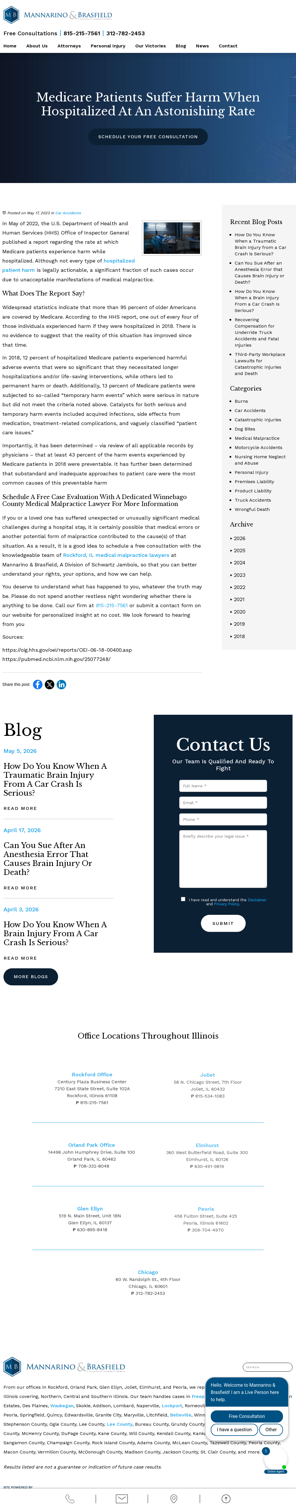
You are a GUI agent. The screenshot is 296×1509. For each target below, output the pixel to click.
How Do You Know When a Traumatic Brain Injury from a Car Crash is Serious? (55, 780)
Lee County (119, 1424)
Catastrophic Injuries (258, 419)
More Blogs (31, 976)
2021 (237, 599)
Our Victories (150, 46)
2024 (237, 562)
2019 (237, 624)
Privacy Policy (226, 904)
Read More (20, 808)
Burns (241, 401)
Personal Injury (108, 46)
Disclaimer (257, 900)
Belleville (180, 1415)
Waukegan (61, 1405)
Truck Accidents (253, 500)
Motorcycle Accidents (258, 447)
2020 (237, 612)
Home (9, 46)
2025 (237, 550)
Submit (223, 923)
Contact (228, 46)
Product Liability (253, 491)
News (202, 46)
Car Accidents (68, 213)
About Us (37, 46)
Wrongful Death (252, 509)
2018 (237, 636)
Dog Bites (245, 429)
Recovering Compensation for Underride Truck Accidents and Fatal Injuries (257, 332)
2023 (237, 575)
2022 (237, 587)
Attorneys (69, 46)
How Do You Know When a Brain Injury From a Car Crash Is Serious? (55, 933)
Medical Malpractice (257, 438)
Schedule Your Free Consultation (148, 136)
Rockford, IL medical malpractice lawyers (115, 555)
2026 (237, 538)
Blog (181, 46)
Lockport (172, 1405)
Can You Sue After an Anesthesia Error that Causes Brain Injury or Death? (47, 859)
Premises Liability (254, 481)
